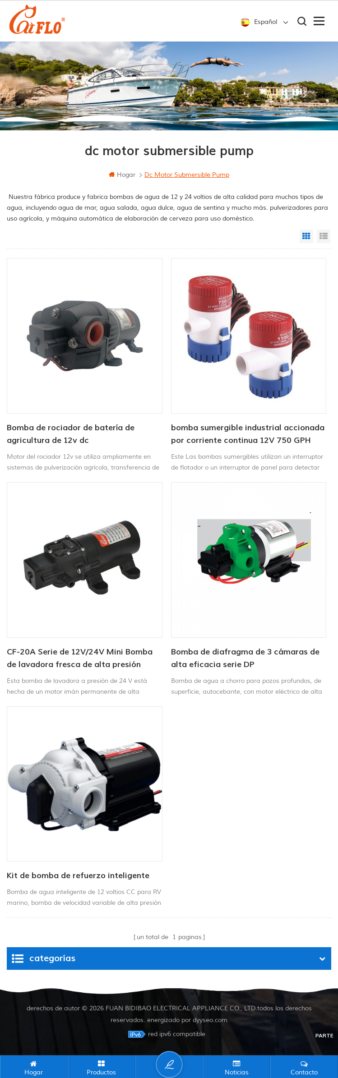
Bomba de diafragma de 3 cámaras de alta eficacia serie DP (245, 658)
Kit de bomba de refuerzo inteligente (78, 876)
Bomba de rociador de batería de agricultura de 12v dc (70, 434)
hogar (122, 175)
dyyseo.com (210, 1019)
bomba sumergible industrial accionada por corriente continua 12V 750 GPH (247, 434)
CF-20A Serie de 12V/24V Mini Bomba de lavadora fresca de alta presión (80, 658)
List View (323, 236)
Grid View (306, 236)
